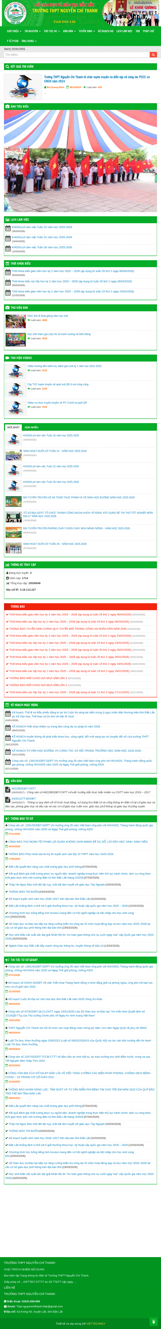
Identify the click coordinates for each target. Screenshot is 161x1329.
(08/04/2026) (29, 532)
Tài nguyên (33, 31)
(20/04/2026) (29, 455)
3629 (44, 338)
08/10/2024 (75, 87)
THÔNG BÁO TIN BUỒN (24, 891)
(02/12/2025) (74, 678)
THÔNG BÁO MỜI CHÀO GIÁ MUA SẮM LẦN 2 (36, 685)
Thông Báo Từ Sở (22, 818)
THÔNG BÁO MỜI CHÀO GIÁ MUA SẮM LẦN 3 (36, 678)
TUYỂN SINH (87, 31)
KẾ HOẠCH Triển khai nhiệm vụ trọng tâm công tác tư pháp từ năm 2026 (56, 726)
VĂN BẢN (69, 31)
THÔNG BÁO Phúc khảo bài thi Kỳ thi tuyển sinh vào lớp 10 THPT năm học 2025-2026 (60, 854)
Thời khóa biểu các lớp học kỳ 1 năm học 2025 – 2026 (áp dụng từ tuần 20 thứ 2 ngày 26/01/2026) (67, 657)
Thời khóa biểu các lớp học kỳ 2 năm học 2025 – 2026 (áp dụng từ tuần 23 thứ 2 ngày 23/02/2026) (67, 642)
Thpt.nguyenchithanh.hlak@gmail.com (39, 1306)
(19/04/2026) (29, 470)
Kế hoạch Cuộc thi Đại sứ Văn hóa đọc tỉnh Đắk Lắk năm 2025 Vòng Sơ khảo (55, 999)
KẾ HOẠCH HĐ (105, 31)
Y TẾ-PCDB (12, 41)
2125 (44, 370)
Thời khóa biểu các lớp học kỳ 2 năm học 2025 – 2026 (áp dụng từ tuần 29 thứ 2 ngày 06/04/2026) (72, 281)
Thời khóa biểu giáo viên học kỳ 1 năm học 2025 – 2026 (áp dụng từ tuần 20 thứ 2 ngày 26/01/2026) (68, 649)
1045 (44, 407)
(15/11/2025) (136, 692)
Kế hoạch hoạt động (24, 705)
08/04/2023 (14, 1098)
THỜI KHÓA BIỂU (20, 263)
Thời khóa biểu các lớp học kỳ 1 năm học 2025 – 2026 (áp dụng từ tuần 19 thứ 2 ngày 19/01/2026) (67, 671)
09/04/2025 (14, 1004)
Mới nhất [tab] (13, 427)
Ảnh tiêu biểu (20, 106)
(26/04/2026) (29, 439)
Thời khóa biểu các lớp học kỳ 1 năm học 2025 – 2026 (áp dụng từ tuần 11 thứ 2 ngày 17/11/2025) (67, 692)
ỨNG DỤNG (29, 41)
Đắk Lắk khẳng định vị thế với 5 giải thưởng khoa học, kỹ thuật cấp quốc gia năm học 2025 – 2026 (68, 905)
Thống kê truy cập (23, 565)
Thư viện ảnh (19, 307)
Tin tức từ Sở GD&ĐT (24, 960)
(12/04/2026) (29, 486)
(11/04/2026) (29, 501)
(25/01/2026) (138, 650)
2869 (44, 320)
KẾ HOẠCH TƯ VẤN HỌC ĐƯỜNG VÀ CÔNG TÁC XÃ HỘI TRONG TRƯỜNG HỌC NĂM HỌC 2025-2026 (76, 750)
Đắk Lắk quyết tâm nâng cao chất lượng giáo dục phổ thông (45, 866)
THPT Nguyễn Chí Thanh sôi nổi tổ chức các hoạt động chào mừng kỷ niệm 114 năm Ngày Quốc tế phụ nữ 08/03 (77, 1027)
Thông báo (18, 606)
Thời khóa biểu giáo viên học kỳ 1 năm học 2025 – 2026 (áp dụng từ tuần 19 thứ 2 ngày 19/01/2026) (68, 663)
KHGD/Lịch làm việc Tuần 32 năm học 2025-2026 (42, 227)
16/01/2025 (14, 1020)
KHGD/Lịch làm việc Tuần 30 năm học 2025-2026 (42, 247)
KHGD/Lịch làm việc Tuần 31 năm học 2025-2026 (42, 237)
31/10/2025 (14, 991)
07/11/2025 (14, 834)
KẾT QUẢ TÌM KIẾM (22, 66)
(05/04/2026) (138, 614)
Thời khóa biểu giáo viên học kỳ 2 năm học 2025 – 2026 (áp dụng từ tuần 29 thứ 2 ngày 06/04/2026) (73, 271)
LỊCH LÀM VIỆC (124, 31)
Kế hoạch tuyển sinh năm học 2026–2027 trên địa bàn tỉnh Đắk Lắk (49, 898)
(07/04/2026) (29, 548)
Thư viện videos (21, 358)
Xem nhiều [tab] (31, 427)
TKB (138, 31)
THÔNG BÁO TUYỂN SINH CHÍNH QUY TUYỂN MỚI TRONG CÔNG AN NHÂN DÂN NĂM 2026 (66, 628)
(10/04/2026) (29, 520)
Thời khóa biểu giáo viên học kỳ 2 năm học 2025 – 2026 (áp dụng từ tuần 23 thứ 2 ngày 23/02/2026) (73, 291)
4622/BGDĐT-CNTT (24, 788)
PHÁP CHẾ (148, 31)
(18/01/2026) (138, 664)
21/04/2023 (14, 1081)
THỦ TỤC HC (52, 31)
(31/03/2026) (133, 629)
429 (100, 87)
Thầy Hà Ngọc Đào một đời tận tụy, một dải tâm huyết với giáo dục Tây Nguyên (57, 884)
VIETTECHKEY (95, 1323)
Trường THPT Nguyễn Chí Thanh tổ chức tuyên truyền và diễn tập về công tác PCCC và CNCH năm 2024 (97, 79)
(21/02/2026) (138, 636)
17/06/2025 (14, 859)
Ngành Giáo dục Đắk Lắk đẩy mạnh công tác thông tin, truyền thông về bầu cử (56, 945)
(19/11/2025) (74, 685)
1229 (44, 388)
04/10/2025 (14, 846)
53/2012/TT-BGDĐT (24, 798)
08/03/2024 (14, 1032)
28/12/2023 (14, 1065)
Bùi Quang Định (55, 87)
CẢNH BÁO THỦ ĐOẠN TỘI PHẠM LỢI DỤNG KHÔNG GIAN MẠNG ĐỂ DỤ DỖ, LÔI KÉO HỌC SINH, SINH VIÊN (78, 841)
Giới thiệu (14, 31)
